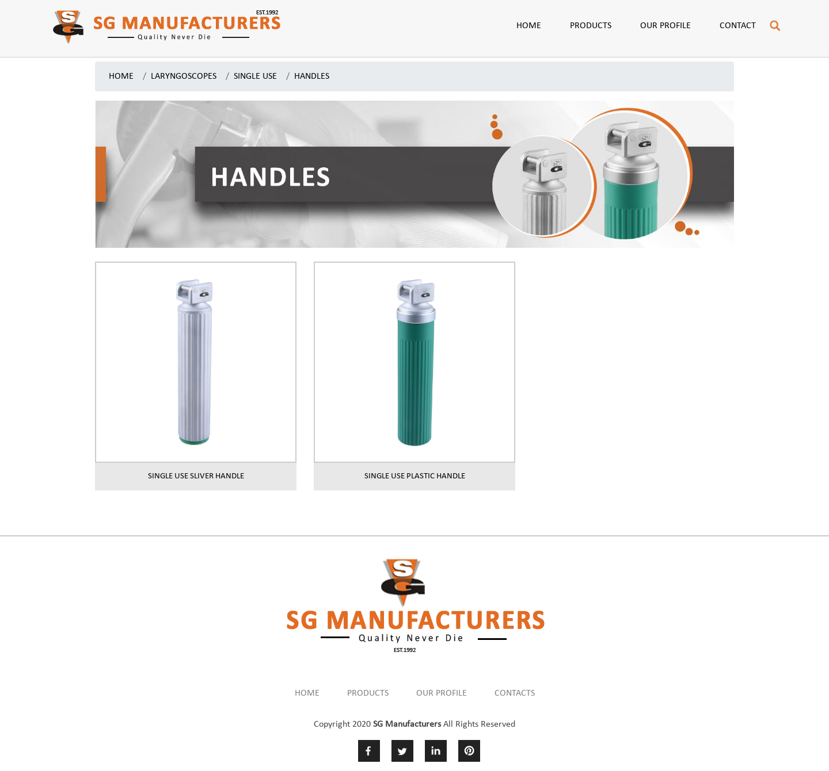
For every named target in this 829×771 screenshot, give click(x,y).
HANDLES (311, 76)
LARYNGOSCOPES (183, 76)
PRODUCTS (368, 693)
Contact (738, 25)
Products (590, 25)
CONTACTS (515, 693)
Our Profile (665, 25)
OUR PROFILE (441, 693)
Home (528, 25)
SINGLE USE (255, 76)
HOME (121, 76)
